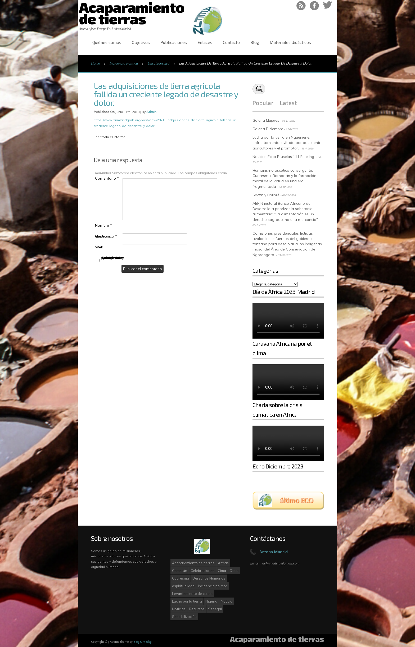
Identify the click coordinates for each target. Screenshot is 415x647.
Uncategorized (158, 63)
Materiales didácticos (290, 42)
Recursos (197, 609)
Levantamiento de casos (192, 593)
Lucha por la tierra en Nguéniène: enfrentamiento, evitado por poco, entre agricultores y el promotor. (287, 143)
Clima (233, 570)
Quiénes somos (106, 42)
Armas (223, 563)
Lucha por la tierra (187, 601)
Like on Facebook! (314, 5)
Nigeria (211, 601)
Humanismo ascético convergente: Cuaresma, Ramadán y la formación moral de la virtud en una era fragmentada (284, 178)
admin (151, 112)
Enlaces (204, 42)
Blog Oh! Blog (142, 642)
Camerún (179, 570)
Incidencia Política (124, 63)
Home (95, 63)
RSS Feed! (301, 5)
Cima (222, 570)
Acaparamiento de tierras (193, 563)
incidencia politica (212, 586)
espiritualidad (183, 586)
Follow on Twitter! (327, 5)
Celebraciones (202, 570)
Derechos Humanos (208, 578)
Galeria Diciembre (267, 128)
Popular (262, 102)
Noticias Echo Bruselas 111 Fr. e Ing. (283, 156)
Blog (254, 42)
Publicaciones (173, 42)
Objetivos (141, 42)
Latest (288, 102)
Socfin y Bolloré (265, 195)
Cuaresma (180, 578)
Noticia (226, 601)
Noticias (179, 609)
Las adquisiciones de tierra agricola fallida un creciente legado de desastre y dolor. (166, 93)
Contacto (231, 42)
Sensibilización (184, 616)
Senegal (215, 609)
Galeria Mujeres (265, 120)
